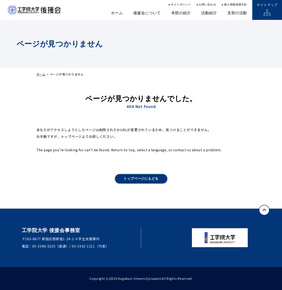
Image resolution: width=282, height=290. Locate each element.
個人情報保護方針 (235, 4)
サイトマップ (267, 5)
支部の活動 (237, 13)
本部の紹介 (181, 13)
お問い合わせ (207, 4)
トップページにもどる (141, 178)
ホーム (117, 13)
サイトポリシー (181, 4)
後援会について (147, 13)
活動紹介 (209, 13)
